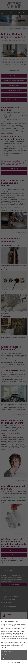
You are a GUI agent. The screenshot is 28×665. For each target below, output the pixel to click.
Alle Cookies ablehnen (7, 655)
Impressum (10, 662)
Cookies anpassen (6, 658)
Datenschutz (17, 662)
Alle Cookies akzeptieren (7, 651)
